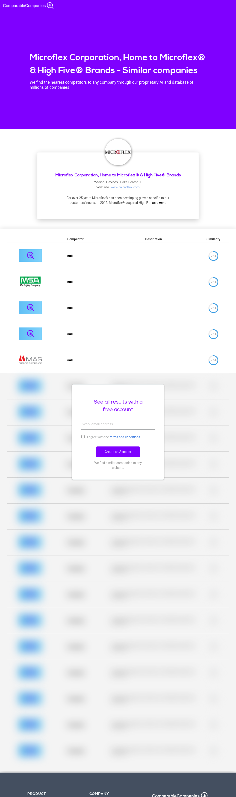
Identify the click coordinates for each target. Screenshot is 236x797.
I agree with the (110, 437)
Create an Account (118, 452)
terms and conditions (125, 437)
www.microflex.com (125, 187)
